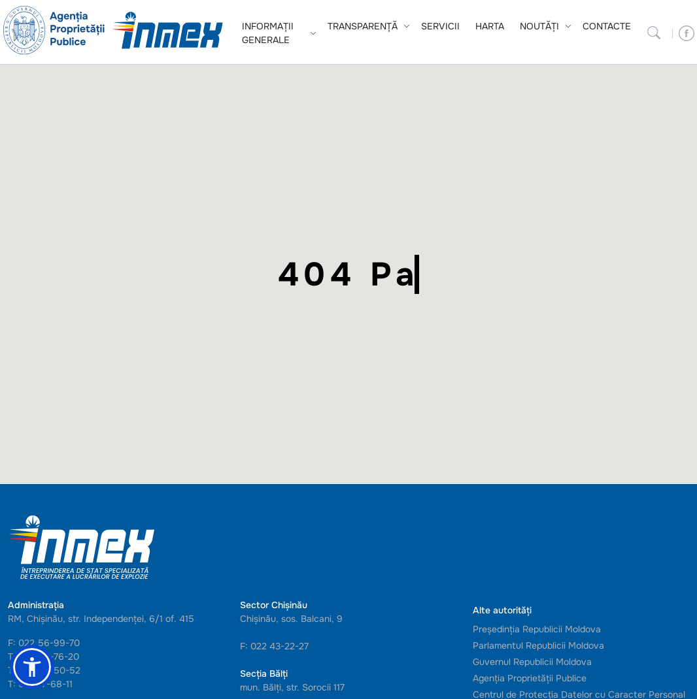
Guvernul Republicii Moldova (532, 662)
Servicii (440, 26)
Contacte (607, 26)
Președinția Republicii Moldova (537, 629)
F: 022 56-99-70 (44, 643)
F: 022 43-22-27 (274, 646)
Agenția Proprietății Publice (529, 678)
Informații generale (268, 33)
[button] (32, 667)
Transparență (363, 26)
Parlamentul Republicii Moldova (538, 645)
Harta (489, 26)
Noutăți (539, 26)
